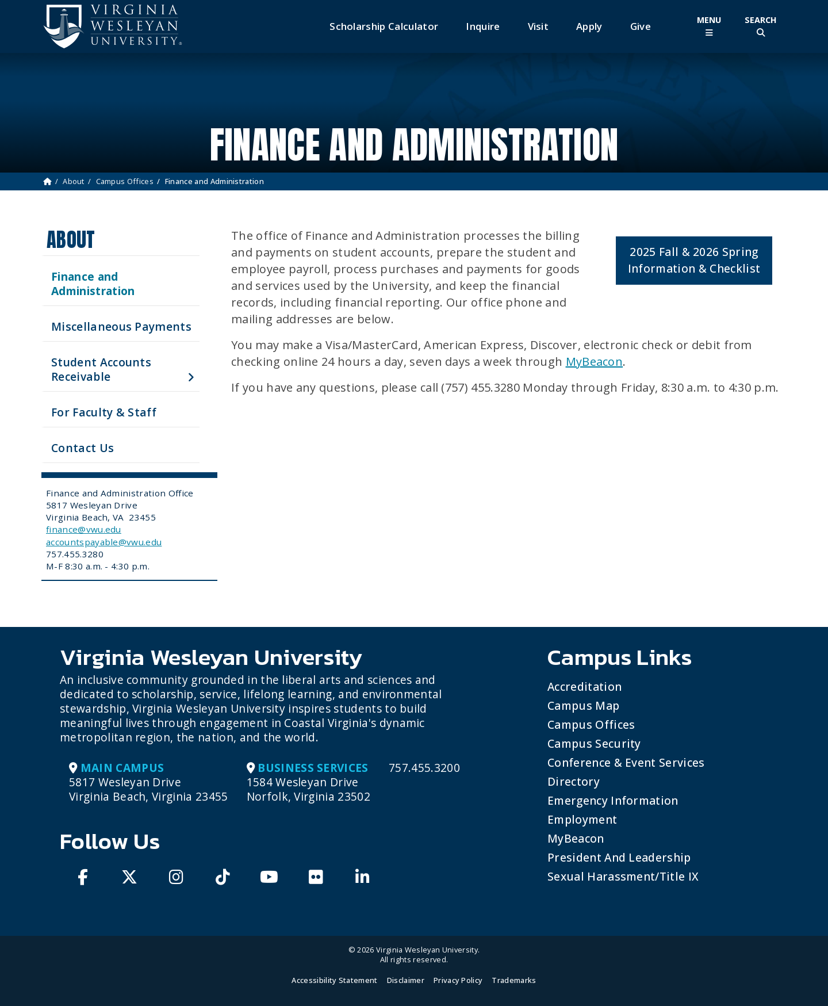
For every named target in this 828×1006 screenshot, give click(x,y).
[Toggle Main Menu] (709, 26)
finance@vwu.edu (83, 529)
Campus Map (583, 705)
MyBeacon (594, 361)
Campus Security (594, 743)
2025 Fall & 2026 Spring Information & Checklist (694, 260)
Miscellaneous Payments (121, 326)
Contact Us (82, 448)
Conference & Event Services (626, 762)
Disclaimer (405, 980)
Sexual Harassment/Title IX (623, 876)
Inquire (483, 26)
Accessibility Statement (334, 980)
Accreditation (584, 686)
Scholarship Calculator (383, 26)
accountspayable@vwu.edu (104, 542)
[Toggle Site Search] (761, 26)
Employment (582, 819)
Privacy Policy (458, 980)
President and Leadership (619, 857)
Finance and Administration (93, 284)
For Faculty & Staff (103, 412)
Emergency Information (612, 800)
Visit (538, 26)
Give (640, 26)
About (74, 181)
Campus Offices (125, 181)
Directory (573, 781)
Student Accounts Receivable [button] (101, 369)
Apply (589, 26)
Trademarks (514, 980)
